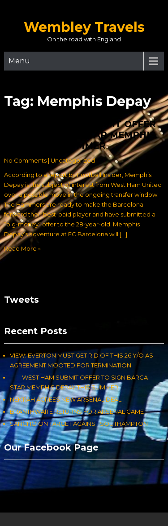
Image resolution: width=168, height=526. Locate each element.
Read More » (22, 248)
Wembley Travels (84, 27)
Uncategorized (73, 160)
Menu (19, 61)
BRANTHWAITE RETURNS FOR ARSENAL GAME (77, 411)
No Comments (25, 160)
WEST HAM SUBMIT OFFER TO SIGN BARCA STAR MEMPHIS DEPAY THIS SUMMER (80, 135)
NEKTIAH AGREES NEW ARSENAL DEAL (65, 399)
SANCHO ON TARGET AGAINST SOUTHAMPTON (79, 423)
